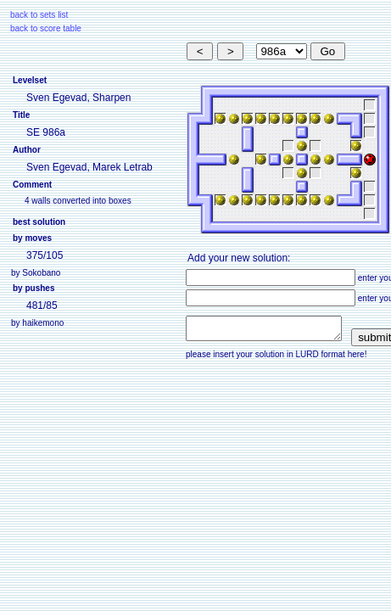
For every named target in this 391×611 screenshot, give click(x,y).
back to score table (45, 28)
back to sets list (39, 15)
